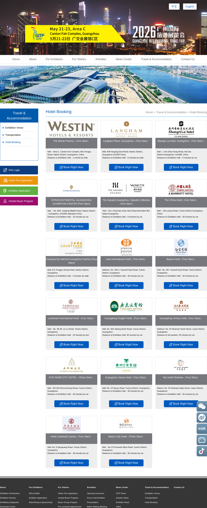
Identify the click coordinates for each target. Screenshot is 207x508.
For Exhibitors (54, 59)
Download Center (8, 506)
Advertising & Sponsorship (40, 502)
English (190, 6)
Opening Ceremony (95, 493)
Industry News (122, 498)
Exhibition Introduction (10, 493)
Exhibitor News (122, 502)
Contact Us (188, 59)
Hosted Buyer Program (21, 201)
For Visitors (79, 59)
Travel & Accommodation (156, 59)
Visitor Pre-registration (20, 180)
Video (118, 506)
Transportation (13, 135)
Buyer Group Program (67, 502)
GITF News (121, 493)
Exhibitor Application (19, 190)
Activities (100, 59)
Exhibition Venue (14, 127)
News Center (124, 59)
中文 (174, 6)
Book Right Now (71, 167)
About (32, 59)
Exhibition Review (8, 498)
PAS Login (14, 170)
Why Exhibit (34, 493)
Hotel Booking (12, 142)
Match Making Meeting (97, 506)
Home (16, 59)
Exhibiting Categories (9, 502)
